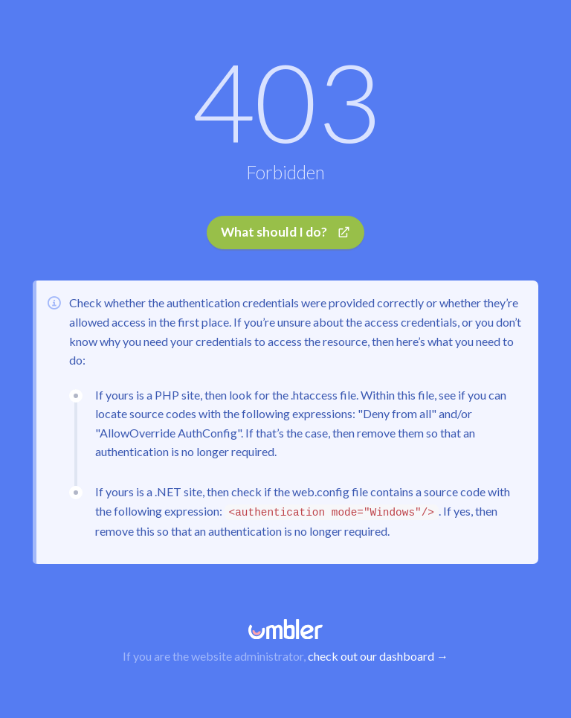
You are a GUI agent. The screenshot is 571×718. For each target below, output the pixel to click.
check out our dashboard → (378, 656)
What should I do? (286, 232)
